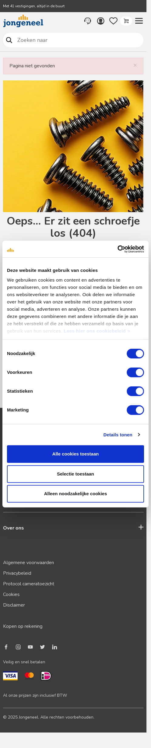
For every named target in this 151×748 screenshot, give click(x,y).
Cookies (11, 594)
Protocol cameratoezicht (28, 583)
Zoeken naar (9, 40)
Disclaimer (14, 605)
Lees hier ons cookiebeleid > (97, 330)
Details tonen (117, 434)
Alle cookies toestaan (75, 453)
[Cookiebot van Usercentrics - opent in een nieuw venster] (117, 249)
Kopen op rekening (22, 626)
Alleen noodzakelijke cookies (75, 493)
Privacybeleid (17, 573)
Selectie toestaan (75, 473)
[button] (138, 20)
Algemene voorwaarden (28, 562)
